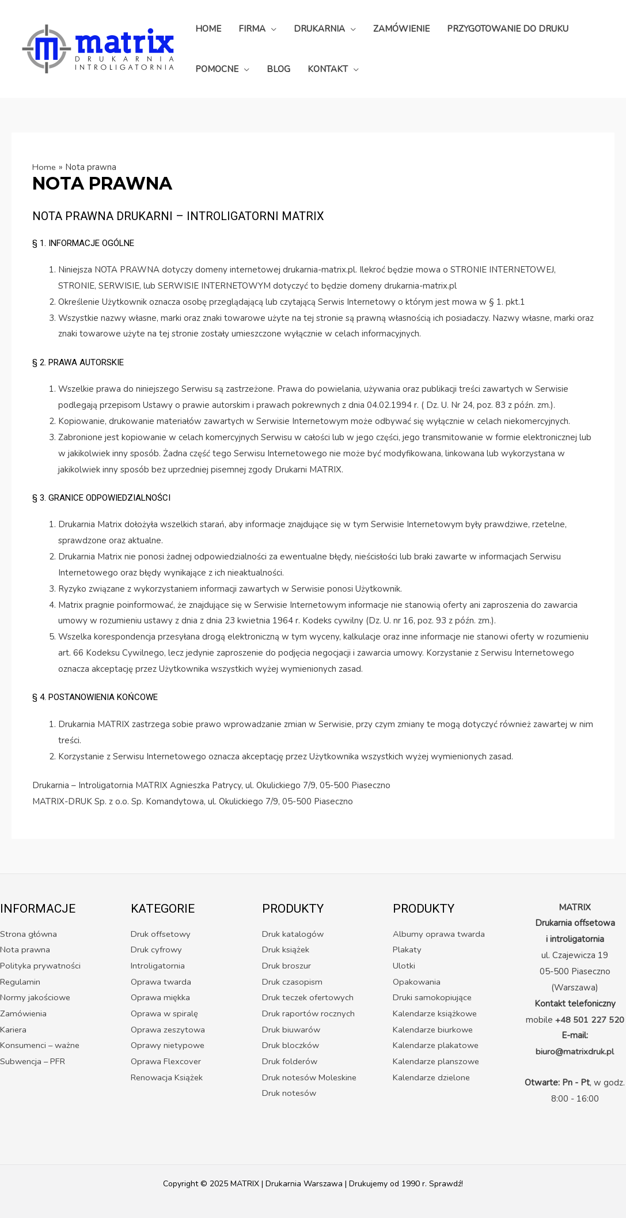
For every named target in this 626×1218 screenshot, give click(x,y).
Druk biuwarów (292, 1030)
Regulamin (20, 982)
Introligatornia (158, 966)
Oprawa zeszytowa (169, 1030)
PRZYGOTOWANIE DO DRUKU (507, 29)
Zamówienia (24, 1014)
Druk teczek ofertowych (309, 998)
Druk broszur (287, 966)
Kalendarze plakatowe (437, 1046)
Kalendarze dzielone (433, 1078)
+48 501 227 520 (589, 1020)
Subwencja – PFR (34, 1062)
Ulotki (404, 966)
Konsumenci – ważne (41, 1046)
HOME (208, 29)
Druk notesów (290, 1094)
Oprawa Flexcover (167, 1062)
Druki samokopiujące (433, 998)
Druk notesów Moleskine (311, 1078)
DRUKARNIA (319, 29)
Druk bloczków (291, 1046)
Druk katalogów (293, 934)
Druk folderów (290, 1062)
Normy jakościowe (36, 998)
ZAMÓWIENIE (401, 29)
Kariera (14, 1030)
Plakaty (407, 950)
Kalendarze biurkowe (434, 1030)
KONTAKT (328, 69)
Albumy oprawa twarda (439, 934)
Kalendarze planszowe (437, 1062)
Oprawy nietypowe (169, 1046)
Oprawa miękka (161, 998)
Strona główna (29, 934)
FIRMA (251, 29)
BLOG (278, 69)
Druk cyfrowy (157, 950)
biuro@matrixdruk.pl (575, 1051)
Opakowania (417, 982)
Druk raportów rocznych (309, 1014)
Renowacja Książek (168, 1078)
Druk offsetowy (161, 934)
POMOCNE (216, 69)
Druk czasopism (292, 982)
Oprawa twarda (161, 982)
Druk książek (286, 950)
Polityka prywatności (41, 966)
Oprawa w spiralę (165, 1014)
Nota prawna (25, 950)
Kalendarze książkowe (436, 1014)
